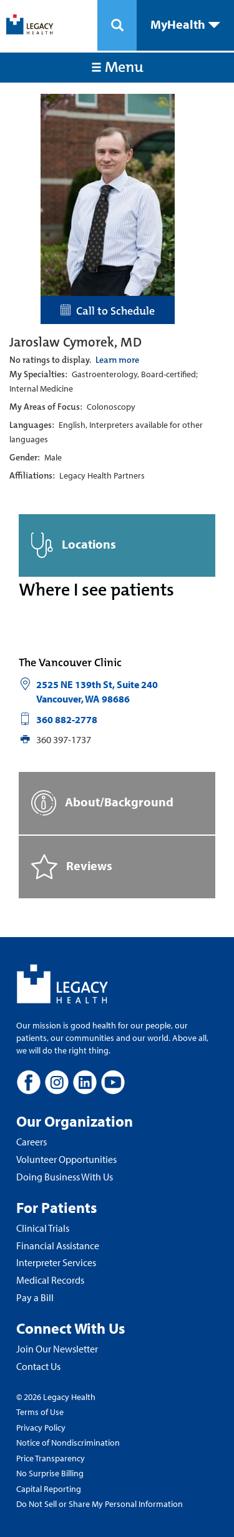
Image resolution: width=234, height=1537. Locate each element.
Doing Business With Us (64, 1176)
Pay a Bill (35, 1297)
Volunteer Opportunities (66, 1159)
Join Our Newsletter (57, 1348)
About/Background (102, 803)
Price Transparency (50, 1458)
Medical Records (50, 1280)
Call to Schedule (108, 310)
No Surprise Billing (50, 1473)
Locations (73, 545)
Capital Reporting (48, 1488)
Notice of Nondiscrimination (68, 1442)
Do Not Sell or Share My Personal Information (99, 1503)
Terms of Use (40, 1412)
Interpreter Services (56, 1262)
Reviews (71, 867)
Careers (31, 1141)
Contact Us (38, 1366)
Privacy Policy (41, 1427)
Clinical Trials (42, 1228)
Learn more (117, 359)
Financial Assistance (57, 1245)
